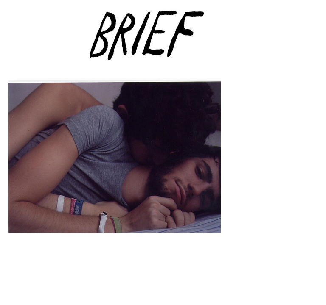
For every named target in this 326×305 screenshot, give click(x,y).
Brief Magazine (163, 40)
